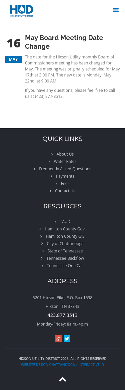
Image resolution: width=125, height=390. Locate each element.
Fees (65, 183)
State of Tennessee (65, 251)
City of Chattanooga (65, 243)
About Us (65, 154)
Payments (65, 176)
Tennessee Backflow (65, 258)
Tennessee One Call (65, 265)
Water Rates (65, 161)
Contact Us (65, 191)
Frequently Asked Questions (65, 169)
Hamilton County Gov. (65, 229)
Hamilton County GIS (65, 236)
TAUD (65, 221)
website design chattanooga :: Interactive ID (62, 364)
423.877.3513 (63, 315)
